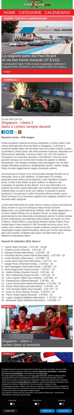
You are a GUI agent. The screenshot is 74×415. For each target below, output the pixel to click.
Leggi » (7, 71)
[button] (71, 365)
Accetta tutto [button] (64, 411)
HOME (9, 12)
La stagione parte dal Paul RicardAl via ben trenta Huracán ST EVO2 (31, 58)
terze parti (35, 376)
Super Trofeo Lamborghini (25, 18)
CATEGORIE (30, 12)
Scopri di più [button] (9, 411)
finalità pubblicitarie (24, 382)
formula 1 (11, 79)
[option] (37, 45)
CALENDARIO (57, 12)
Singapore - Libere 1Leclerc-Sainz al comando (21, 342)
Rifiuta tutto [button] (47, 411)
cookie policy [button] (43, 373)
